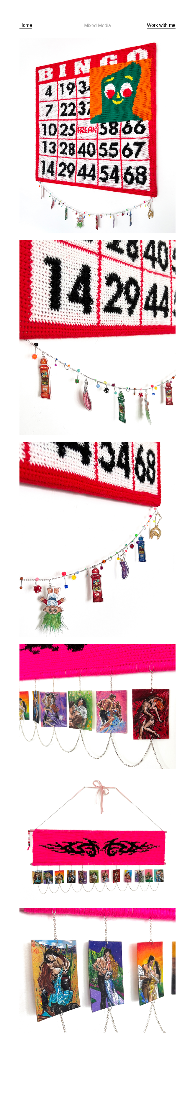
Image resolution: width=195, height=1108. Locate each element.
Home (25, 25)
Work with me (161, 25)
